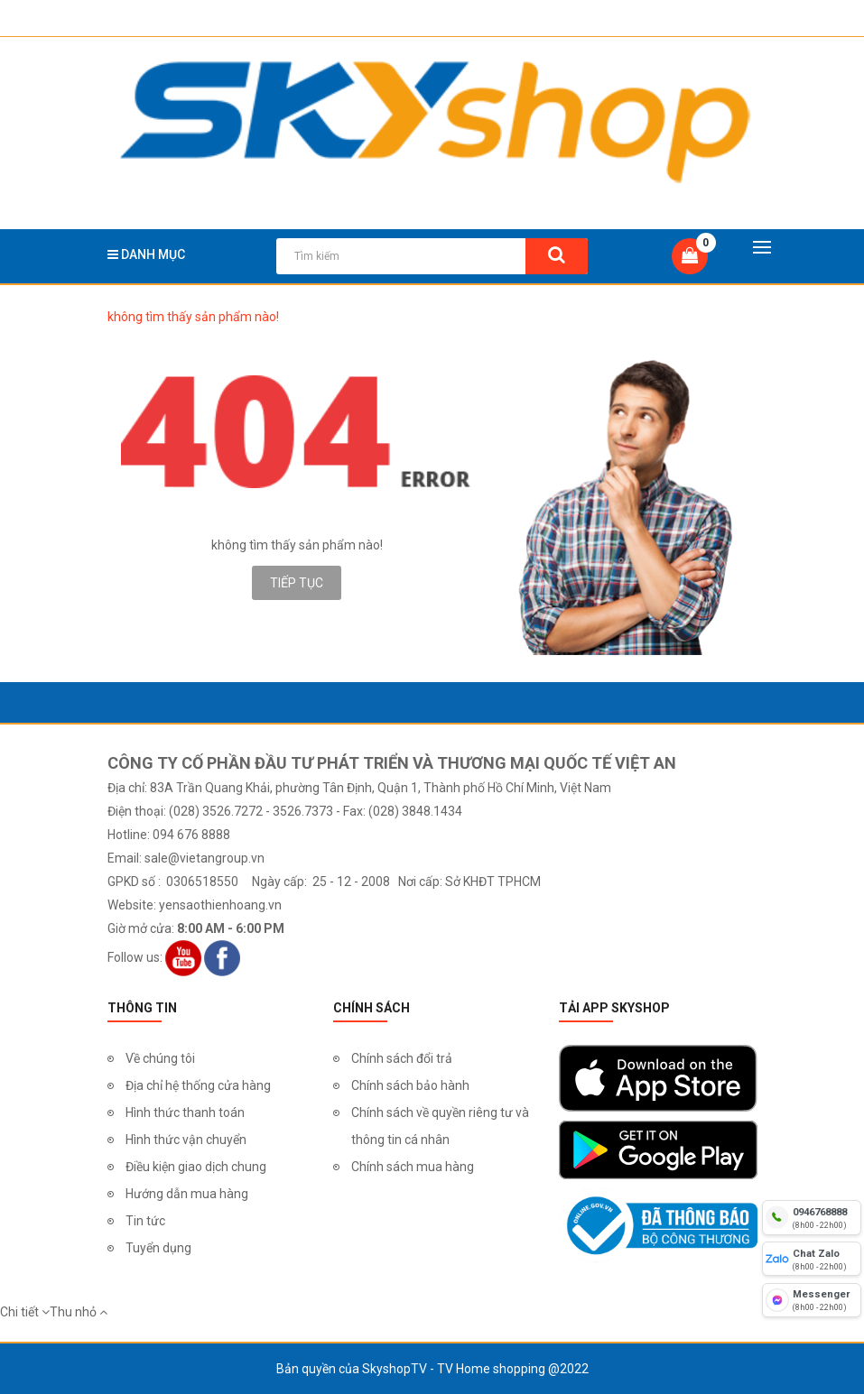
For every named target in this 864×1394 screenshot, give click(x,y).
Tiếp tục (296, 583)
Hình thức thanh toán (185, 1112)
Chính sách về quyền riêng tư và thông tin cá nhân (440, 1126)
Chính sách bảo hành (410, 1085)
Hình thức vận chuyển (185, 1139)
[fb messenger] (811, 1300)
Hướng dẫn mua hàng (186, 1193)
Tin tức (145, 1221)
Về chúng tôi (160, 1058)
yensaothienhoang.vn (220, 905)
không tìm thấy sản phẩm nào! (193, 316)
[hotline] (811, 1217)
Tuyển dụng (158, 1248)
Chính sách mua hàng (412, 1166)
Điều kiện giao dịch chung (195, 1166)
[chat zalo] (811, 1259)
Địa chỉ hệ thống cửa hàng (198, 1085)
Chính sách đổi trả (401, 1058)
